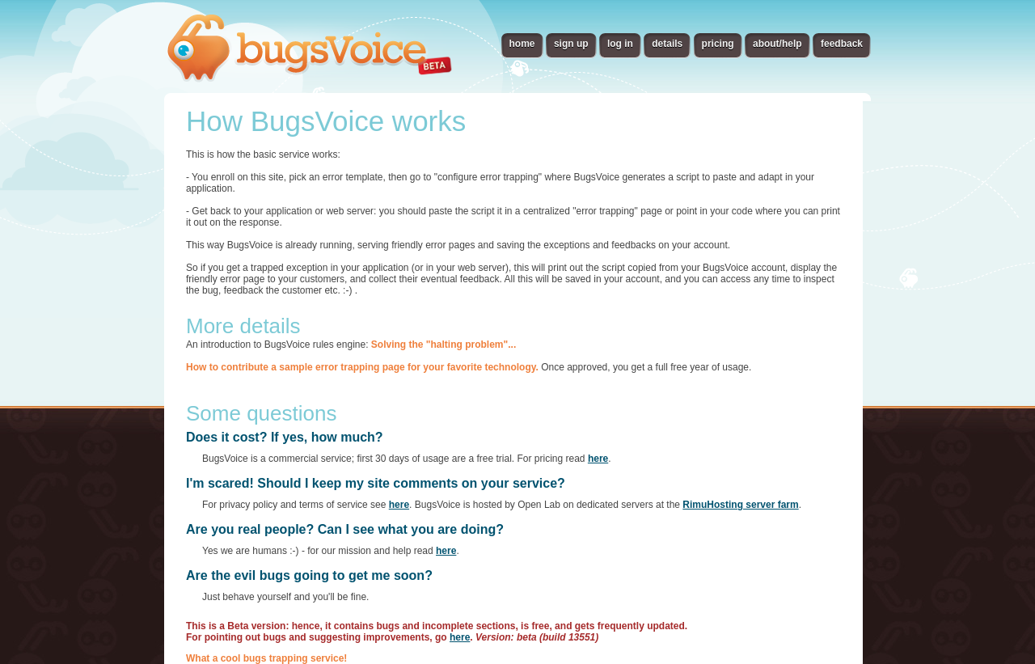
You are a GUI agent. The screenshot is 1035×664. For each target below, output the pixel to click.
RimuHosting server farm (740, 504)
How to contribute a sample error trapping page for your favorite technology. (362, 367)
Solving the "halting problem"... (443, 344)
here (598, 458)
